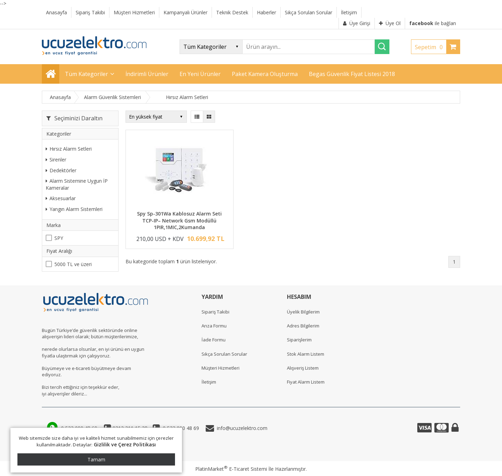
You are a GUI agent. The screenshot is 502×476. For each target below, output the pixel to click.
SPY (58, 238)
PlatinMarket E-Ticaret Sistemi (231, 469)
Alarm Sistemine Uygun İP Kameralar (77, 184)
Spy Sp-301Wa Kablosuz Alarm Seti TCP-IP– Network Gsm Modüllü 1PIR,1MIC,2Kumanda (179, 220)
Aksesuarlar (61, 198)
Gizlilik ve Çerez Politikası (125, 444)
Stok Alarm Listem (305, 354)
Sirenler (56, 159)
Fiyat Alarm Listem (306, 382)
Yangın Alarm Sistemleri (74, 209)
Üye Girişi (356, 23)
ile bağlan (432, 23)
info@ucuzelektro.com (240, 428)
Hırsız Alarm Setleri (69, 148)
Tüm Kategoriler (86, 74)
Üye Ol (390, 23)
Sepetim (430, 47)
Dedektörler (61, 170)
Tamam (96, 459)
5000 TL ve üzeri (73, 264)
